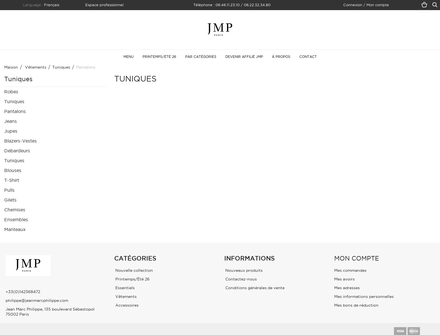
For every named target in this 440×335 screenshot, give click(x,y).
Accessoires (126, 305)
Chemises (14, 209)
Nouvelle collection (133, 270)
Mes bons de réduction (356, 305)
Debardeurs (17, 150)
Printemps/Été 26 (132, 279)
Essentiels (124, 288)
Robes (11, 91)
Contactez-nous (240, 279)
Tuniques (14, 101)
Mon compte (356, 258)
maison (11, 67)
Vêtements (125, 296)
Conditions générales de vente (254, 288)
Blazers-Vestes (20, 140)
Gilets (10, 199)
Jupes (10, 130)
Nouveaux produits (243, 270)
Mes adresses (347, 288)
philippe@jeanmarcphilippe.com (37, 300)
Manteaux (15, 229)
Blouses (12, 170)
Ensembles (16, 219)
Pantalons (15, 111)
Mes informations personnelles (364, 296)
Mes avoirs (344, 279)
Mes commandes (350, 270)
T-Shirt (11, 180)
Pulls (9, 190)
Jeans (10, 121)
